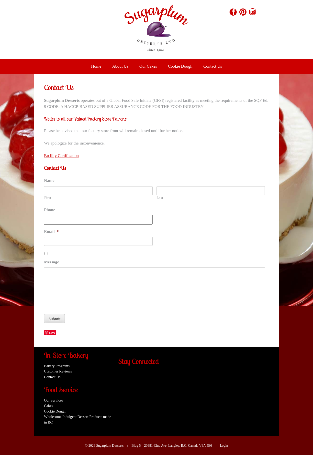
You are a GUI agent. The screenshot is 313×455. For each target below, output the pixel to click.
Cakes (48, 406)
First (47, 198)
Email (51, 231)
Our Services (53, 400)
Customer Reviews (58, 371)
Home (96, 66)
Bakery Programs (57, 366)
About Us (120, 66)
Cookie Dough (180, 66)
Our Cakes (148, 66)
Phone (49, 209)
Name (49, 180)
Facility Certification (61, 155)
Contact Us (212, 66)
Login (224, 445)
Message (51, 262)
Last (160, 198)
